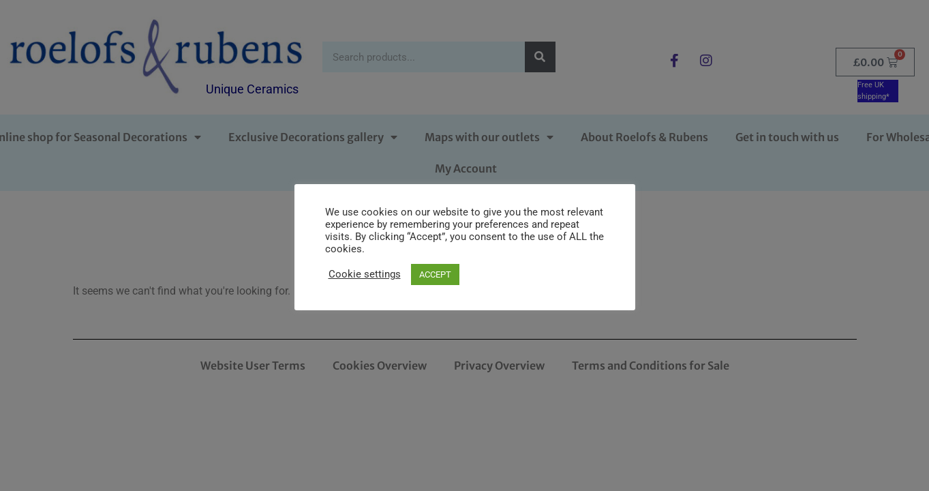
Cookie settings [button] (365, 274)
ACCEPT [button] (435, 274)
